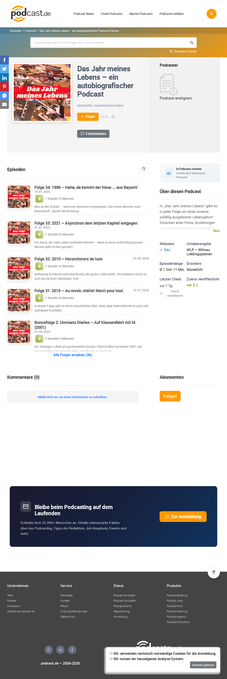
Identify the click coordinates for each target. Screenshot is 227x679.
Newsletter (66, 595)
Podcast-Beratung (177, 595)
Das (165, 249)
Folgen (88, 117)
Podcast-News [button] (84, 14)
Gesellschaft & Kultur (109, 105)
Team (10, 595)
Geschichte (84, 105)
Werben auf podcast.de (20, 611)
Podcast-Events (123, 606)
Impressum (14, 606)
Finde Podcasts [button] (111, 14)
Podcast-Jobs (175, 600)
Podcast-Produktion (178, 622)
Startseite (15, 30)
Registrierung (121, 611)
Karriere (11, 600)
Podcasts (30, 30)
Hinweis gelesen (203, 665)
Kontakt (65, 600)
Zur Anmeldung (183, 516)
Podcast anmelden (124, 595)
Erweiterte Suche (185, 51)
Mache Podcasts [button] (141, 14)
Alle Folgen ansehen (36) (72, 354)
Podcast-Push (175, 606)
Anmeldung (120, 616)
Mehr (216, 231)
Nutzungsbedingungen (74, 611)
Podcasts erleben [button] (172, 14)
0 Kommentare (93, 134)
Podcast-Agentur (176, 616)
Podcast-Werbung (177, 611)
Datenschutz (67, 616)
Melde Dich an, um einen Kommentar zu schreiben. (73, 397)
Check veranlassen (171, 293)
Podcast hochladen (125, 600)
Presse (64, 606)
